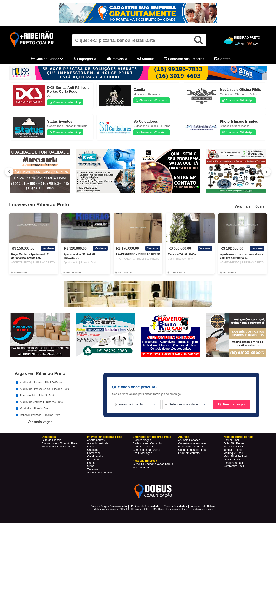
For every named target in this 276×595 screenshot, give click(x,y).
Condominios (95, 456)
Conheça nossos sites (192, 449)
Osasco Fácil (232, 459)
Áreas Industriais (97, 443)
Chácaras (93, 449)
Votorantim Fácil (234, 466)
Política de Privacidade (145, 506)
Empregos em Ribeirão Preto (60, 443)
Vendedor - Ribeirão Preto (35, 408)
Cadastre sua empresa (192, 443)
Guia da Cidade (47, 59)
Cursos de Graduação (146, 449)
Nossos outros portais (238, 436)
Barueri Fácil (231, 440)
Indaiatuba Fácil (234, 446)
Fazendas (93, 459)
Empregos (85, 59)
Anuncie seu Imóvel (99, 472)
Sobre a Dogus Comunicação (109, 506)
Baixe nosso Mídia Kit (191, 446)
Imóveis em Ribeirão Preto (58, 446)
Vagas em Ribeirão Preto (40, 373)
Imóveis (117, 59)
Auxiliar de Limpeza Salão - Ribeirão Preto (44, 389)
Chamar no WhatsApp (65, 102)
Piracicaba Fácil (234, 462)
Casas (91, 446)
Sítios (90, 466)
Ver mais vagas (40, 422)
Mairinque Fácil (233, 453)
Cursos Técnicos (143, 446)
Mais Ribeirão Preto (236, 456)
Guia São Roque (234, 443)
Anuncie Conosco (189, 440)
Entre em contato (189, 453)
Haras (91, 462)
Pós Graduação (142, 453)
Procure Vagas (142, 440)
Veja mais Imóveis (249, 206)
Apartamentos (96, 440)
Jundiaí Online (233, 449)
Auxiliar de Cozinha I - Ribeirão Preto (41, 402)
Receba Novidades (175, 506)
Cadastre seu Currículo (147, 443)
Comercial (93, 453)
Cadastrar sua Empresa (184, 59)
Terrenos (92, 469)
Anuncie (145, 59)
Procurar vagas (231, 404)
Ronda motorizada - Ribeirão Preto (40, 415)
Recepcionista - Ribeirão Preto (37, 395)
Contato (222, 59)
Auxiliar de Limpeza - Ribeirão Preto (41, 382)
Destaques (49, 436)
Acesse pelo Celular (203, 506)
